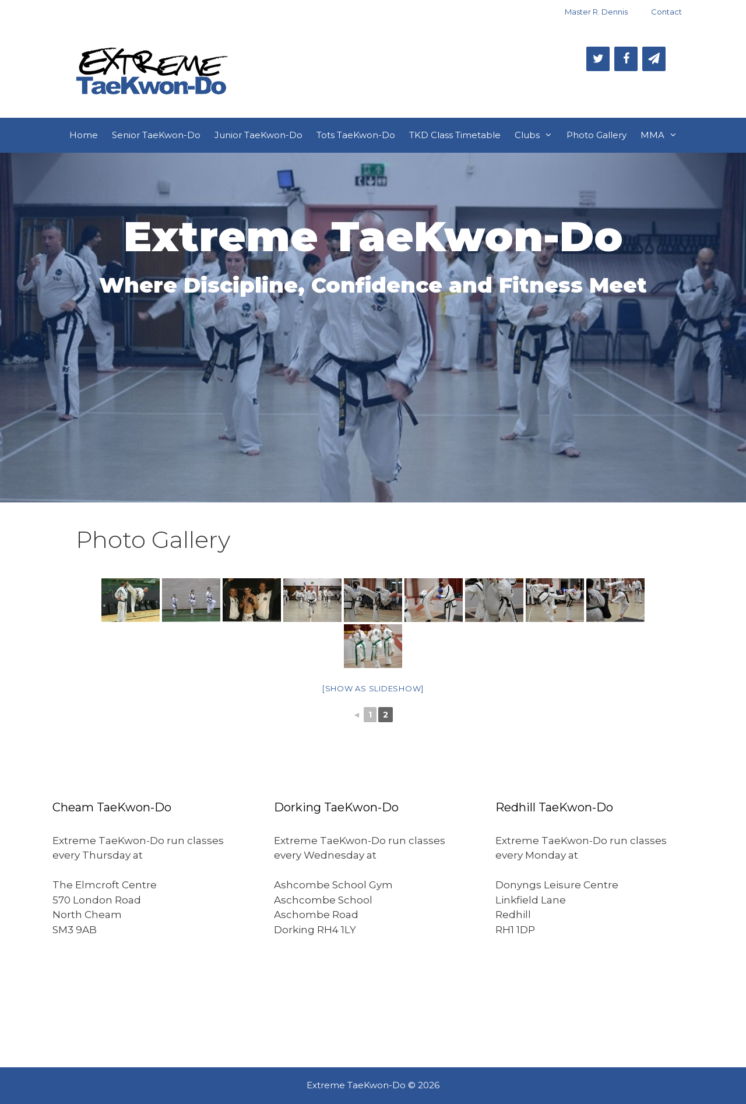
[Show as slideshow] (373, 688)
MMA (662, 135)
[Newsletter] (654, 59)
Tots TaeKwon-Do (355, 134)
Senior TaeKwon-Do (156, 134)
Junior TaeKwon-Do (258, 134)
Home (83, 134)
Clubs (537, 135)
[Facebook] (626, 59)
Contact (666, 11)
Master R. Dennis (596, 11)
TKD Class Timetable (455, 134)
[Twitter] (598, 59)
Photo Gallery (596, 134)
